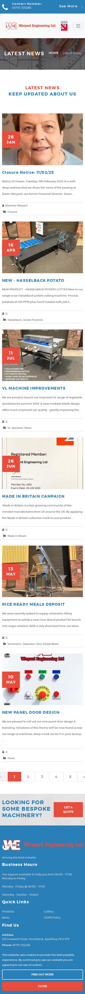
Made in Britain (17, 535)
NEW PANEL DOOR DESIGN (31, 712)
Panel (11, 758)
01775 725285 (21, 8)
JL (6, 313)
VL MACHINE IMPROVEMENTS (34, 388)
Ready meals (51, 643)
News (6, 917)
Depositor (29, 643)
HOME (54, 53)
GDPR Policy (52, 917)
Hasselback (15, 319)
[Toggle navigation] (78, 26)
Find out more (42, 974)
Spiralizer (17, 427)
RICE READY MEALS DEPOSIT (33, 604)
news (28, 427)
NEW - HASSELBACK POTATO (33, 280)
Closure (12, 211)
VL (9, 427)
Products (8, 911)
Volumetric (15, 643)
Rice (39, 643)
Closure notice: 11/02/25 (28, 172)
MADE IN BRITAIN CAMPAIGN (33, 496)
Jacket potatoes (33, 319)
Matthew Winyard (16, 205)
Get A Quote (68, 809)
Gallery (48, 911)
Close (42, 986)
